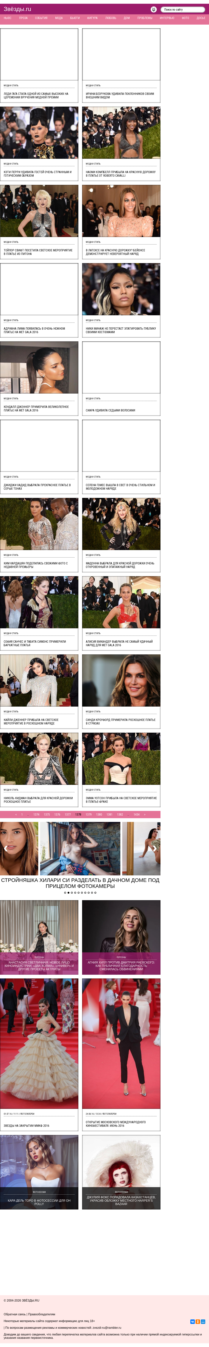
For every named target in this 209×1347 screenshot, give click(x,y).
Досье (201, 18)
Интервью (167, 18)
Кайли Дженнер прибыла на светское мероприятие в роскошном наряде (31, 721)
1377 (68, 814)
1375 (47, 814)
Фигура (92, 18)
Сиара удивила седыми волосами (110, 410)
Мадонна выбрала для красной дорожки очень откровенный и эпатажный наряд (120, 565)
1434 (137, 814)
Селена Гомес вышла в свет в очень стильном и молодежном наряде (120, 486)
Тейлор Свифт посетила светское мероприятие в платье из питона (38, 252)
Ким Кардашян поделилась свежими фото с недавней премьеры (36, 565)
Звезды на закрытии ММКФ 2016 (26, 1125)
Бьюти (75, 18)
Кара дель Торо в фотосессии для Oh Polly (39, 1202)
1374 (36, 814)
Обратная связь (15, 1314)
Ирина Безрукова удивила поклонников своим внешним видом (120, 95)
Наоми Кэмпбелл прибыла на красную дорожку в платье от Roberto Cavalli (121, 173)
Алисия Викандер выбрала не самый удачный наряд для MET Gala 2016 (119, 643)
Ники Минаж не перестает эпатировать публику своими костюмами (121, 330)
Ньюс (7, 18)
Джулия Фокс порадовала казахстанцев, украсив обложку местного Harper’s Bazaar (121, 1201)
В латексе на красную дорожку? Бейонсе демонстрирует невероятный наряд (115, 252)
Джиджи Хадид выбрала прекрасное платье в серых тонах (37, 486)
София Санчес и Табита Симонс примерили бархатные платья (35, 643)
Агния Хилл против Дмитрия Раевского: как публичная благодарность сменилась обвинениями (121, 966)
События (41, 18)
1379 (89, 814)
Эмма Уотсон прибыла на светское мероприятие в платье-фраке (121, 799)
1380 (99, 814)
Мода (59, 18)
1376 (57, 814)
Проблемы (144, 18)
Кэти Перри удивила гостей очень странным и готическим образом (37, 173)
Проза (23, 18)
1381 (110, 814)
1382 (120, 814)
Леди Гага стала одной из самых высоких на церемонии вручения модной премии (36, 95)
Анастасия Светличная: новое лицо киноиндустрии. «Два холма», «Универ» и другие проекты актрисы (39, 966)
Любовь (110, 18)
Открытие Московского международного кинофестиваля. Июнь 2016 (116, 1123)
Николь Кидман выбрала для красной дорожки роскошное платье (38, 799)
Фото (185, 18)
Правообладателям (41, 1314)
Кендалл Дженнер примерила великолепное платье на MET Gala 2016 (36, 408)
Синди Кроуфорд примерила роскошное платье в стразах (120, 721)
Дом (127, 18)
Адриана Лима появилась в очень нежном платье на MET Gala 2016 (34, 330)
